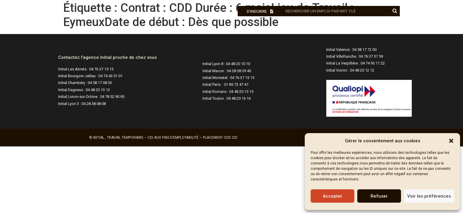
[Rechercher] (394, 11)
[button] (451, 141)
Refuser (379, 196)
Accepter (332, 196)
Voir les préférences (429, 196)
